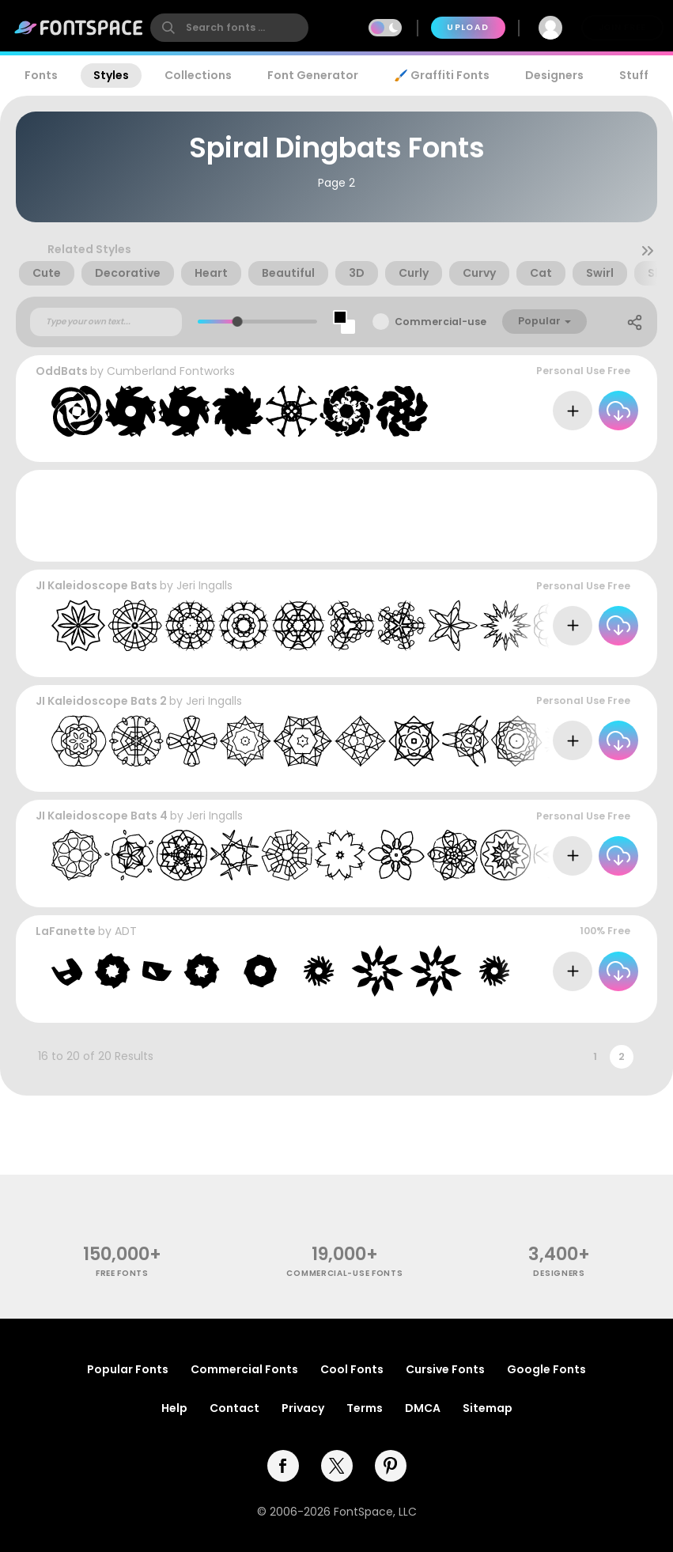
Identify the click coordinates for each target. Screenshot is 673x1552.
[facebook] (283, 1466)
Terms (364, 1408)
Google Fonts (546, 1369)
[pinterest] (390, 1466)
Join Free (622, 27)
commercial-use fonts (344, 1273)
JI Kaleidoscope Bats (96, 585)
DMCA (422, 1408)
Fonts (41, 75)
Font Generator (312, 75)
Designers (554, 75)
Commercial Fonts (244, 1369)
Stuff (633, 75)
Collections (198, 75)
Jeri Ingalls (204, 585)
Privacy (303, 1408)
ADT (126, 931)
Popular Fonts (127, 1369)
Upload (468, 27)
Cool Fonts (352, 1369)
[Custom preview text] (106, 322)
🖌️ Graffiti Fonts (441, 75)
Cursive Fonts (445, 1369)
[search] (229, 27)
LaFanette (66, 931)
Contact (234, 1408)
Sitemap (487, 1408)
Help (174, 1408)
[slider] (237, 321)
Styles (111, 75)
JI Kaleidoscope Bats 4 (102, 815)
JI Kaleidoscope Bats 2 (101, 701)
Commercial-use (440, 321)
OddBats (62, 371)
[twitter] (337, 1466)
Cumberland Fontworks (171, 371)
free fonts (122, 1273)
